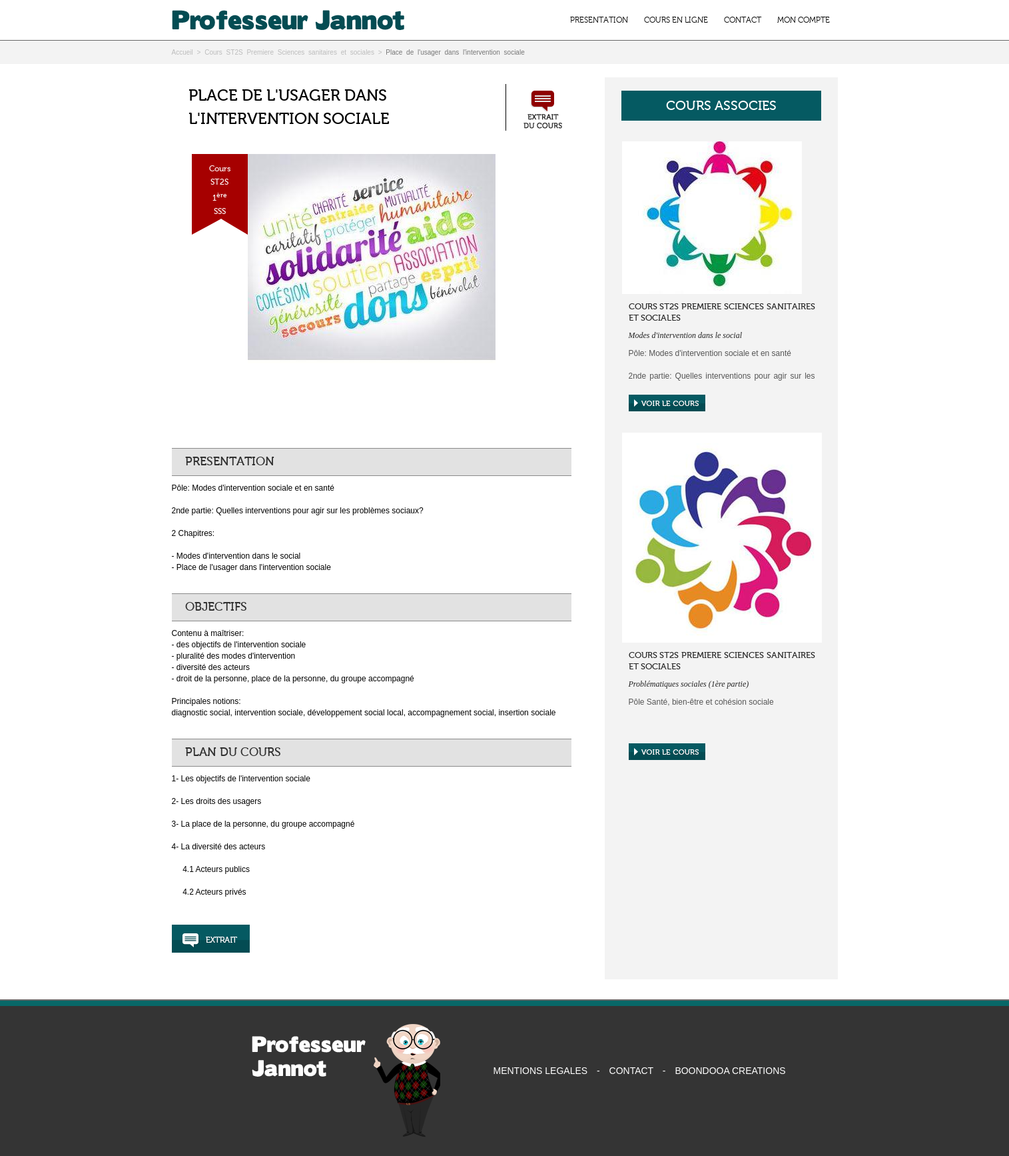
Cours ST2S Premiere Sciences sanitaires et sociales (289, 52)
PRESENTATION (599, 20)
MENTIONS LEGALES (541, 1070)
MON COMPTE (803, 20)
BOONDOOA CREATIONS (730, 1070)
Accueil (182, 52)
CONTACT (742, 20)
